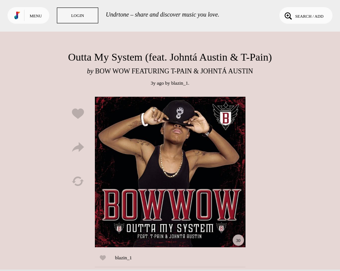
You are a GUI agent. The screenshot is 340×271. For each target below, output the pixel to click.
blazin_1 (179, 83)
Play (170, 172)
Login (77, 15)
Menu (36, 16)
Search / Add (303, 15)
